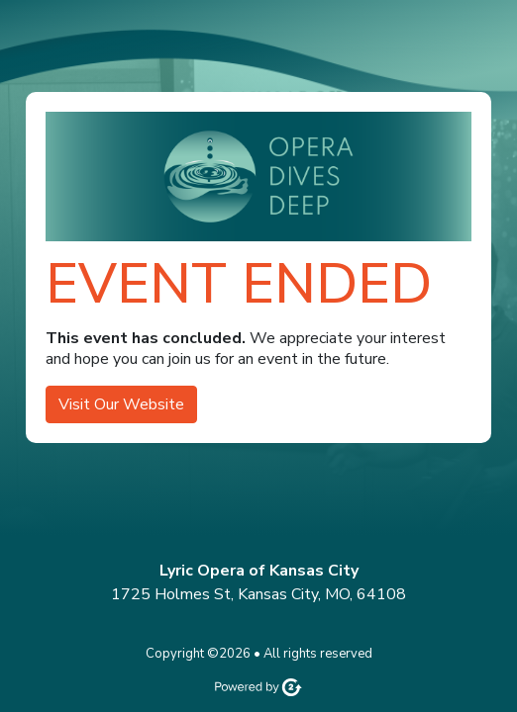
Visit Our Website (121, 404)
